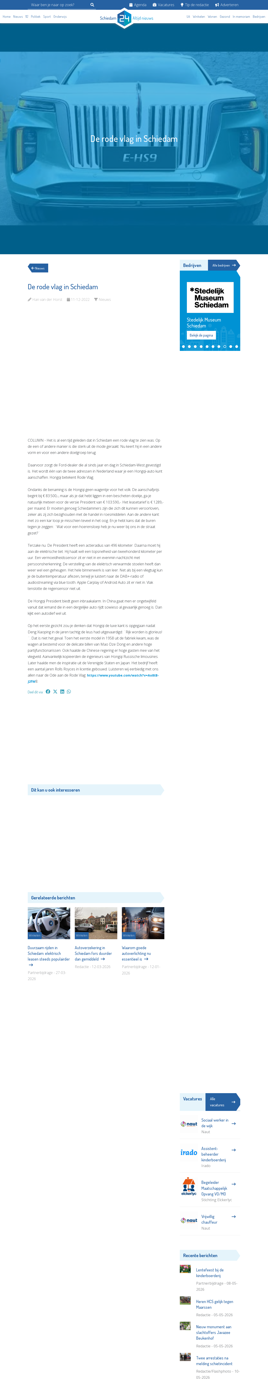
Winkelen (199, 16)
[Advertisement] (96, 741)
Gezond (225, 16)
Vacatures (163, 4)
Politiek (35, 16)
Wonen (212, 16)
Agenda (137, 4)
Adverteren (226, 4)
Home (6, 16)
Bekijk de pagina (201, 336)
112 (26, 16)
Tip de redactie (195, 4)
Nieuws (18, 16)
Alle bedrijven (222, 265)
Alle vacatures (222, 1102)
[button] (183, 347)
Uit (188, 16)
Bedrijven (259, 16)
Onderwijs (60, 16)
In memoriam (241, 16)
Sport (47, 16)
